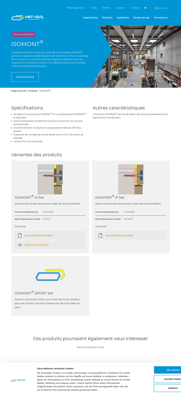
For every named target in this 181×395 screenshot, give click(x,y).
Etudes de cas (141, 17)
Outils (93, 8)
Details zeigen (150, 389)
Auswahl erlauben (157, 367)
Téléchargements (76, 8)
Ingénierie (123, 17)
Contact (135, 8)
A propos (120, 8)
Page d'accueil (18, 91)
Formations (160, 17)
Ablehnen (157, 376)
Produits (107, 17)
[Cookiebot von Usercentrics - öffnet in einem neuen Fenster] (18, 389)
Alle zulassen (157, 358)
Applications (90, 17)
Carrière (106, 8)
